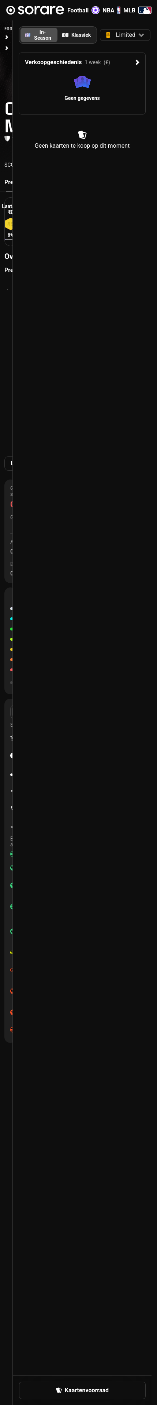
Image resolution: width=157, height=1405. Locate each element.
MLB (137, 10)
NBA (111, 10)
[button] (125, 35)
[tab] (76, 35)
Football (83, 10)
